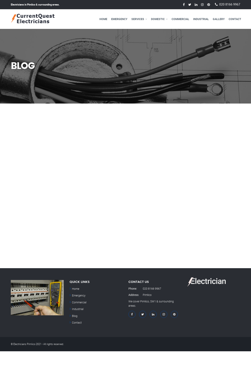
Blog (74, 316)
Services (137, 19)
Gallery (219, 19)
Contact (235, 19)
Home (103, 19)
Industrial (201, 19)
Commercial (180, 19)
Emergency (119, 19)
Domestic (158, 19)
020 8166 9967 (229, 4)
